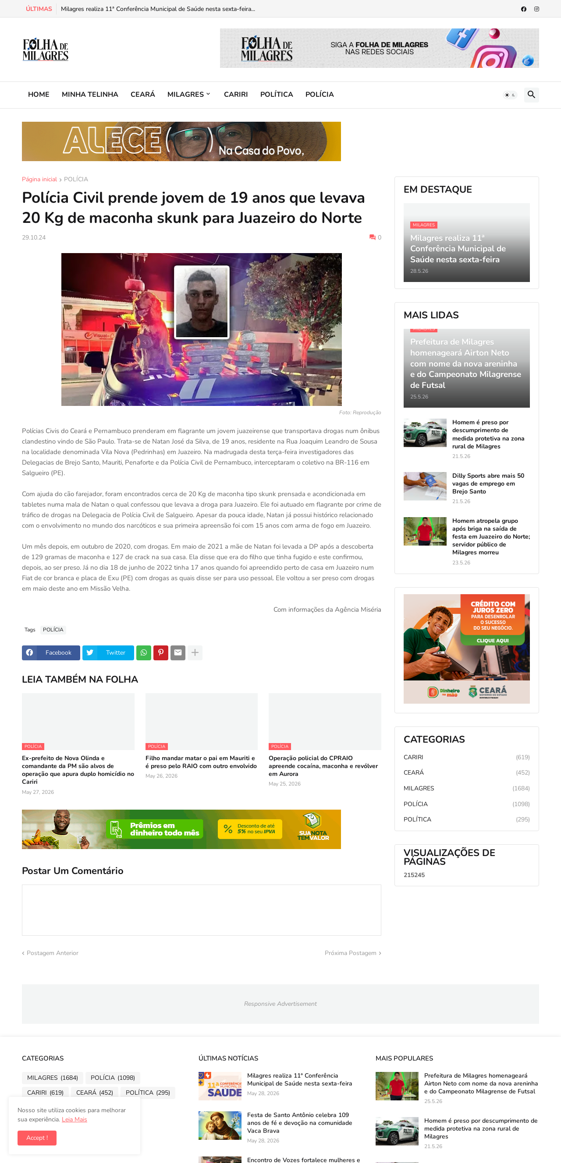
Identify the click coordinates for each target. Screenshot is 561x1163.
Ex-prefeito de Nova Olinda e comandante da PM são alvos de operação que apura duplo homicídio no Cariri (78, 770)
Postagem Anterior (52, 953)
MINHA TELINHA (90, 94)
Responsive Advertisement (280, 1004)
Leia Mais (74, 1119)
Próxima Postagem (350, 953)
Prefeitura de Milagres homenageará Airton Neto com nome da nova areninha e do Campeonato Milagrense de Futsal (481, 1084)
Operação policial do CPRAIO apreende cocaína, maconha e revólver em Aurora (323, 766)
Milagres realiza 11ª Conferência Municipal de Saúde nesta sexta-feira (299, 1080)
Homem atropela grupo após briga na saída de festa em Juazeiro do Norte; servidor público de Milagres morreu (491, 537)
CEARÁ (143, 94)
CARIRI (236, 94)
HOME (39, 94)
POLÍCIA (319, 94)
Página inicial (39, 179)
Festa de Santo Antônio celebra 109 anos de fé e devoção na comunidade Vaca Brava (299, 1123)
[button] (510, 95)
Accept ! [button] (37, 1138)
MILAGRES (185, 94)
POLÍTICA (276, 94)
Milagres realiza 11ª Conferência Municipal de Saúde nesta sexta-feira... (158, 9)
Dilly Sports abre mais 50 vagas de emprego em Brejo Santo (488, 484)
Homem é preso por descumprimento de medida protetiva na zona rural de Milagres (488, 435)
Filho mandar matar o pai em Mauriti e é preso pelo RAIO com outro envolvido (201, 762)
